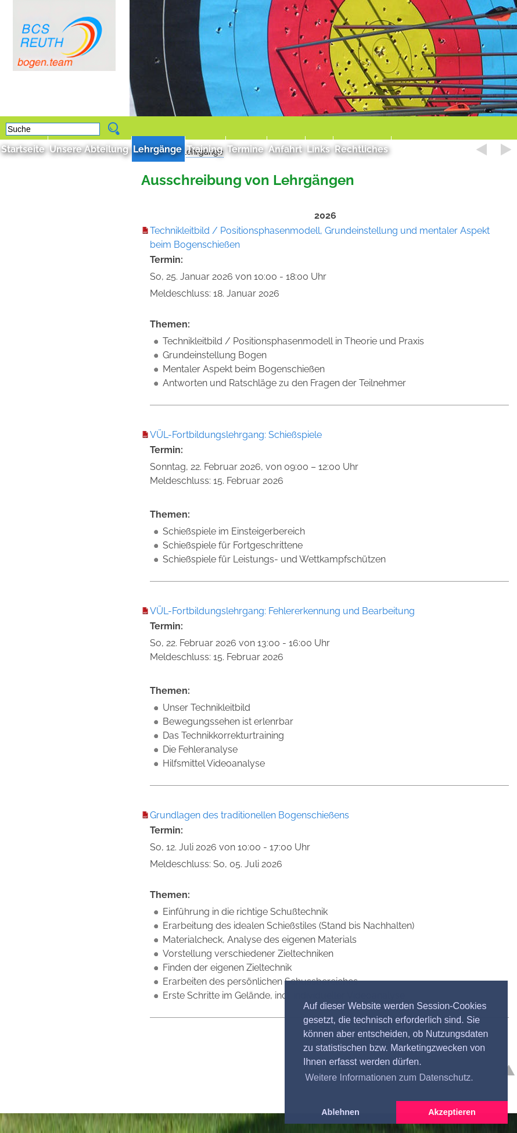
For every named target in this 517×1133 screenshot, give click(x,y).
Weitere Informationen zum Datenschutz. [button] (389, 1077)
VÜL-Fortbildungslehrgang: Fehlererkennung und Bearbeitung (282, 611)
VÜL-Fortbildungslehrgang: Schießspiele (236, 434)
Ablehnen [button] (340, 1112)
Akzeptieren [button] (452, 1112)
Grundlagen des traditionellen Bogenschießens (249, 815)
